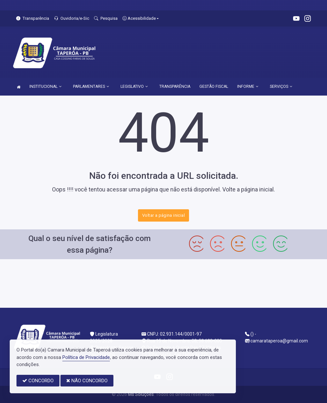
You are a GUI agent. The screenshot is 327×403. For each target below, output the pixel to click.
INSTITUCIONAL (45, 86)
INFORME (247, 86)
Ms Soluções (141, 394)
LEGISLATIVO (134, 86)
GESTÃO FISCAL (213, 86)
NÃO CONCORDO (87, 381)
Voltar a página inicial (163, 215)
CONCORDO (38, 381)
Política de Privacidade (86, 357)
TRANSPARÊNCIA (174, 86)
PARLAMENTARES (91, 86)
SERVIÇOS (281, 86)
